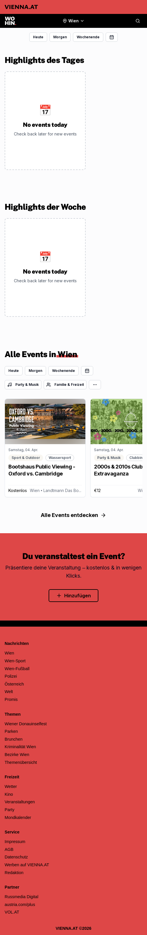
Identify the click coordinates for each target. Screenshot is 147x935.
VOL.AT (12, 912)
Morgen (60, 37)
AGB (9, 849)
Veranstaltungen (20, 802)
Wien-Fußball (17, 668)
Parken (11, 731)
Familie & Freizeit (65, 384)
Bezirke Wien (17, 754)
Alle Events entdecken (73, 515)
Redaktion (14, 872)
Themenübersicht (21, 762)
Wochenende (88, 37)
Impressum (15, 841)
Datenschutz (16, 857)
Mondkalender (18, 817)
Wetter (11, 786)
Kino (9, 794)
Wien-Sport (15, 661)
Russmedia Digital (21, 896)
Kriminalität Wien (20, 746)
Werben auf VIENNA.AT (27, 864)
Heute (38, 37)
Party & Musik (23, 384)
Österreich (14, 684)
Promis (11, 699)
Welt (9, 691)
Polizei (11, 676)
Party (9, 809)
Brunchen (14, 739)
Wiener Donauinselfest (26, 723)
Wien (9, 653)
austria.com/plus (20, 904)
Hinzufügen (73, 595)
